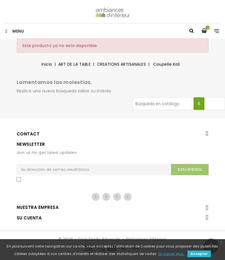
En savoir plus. (172, 253)
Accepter (199, 253)
